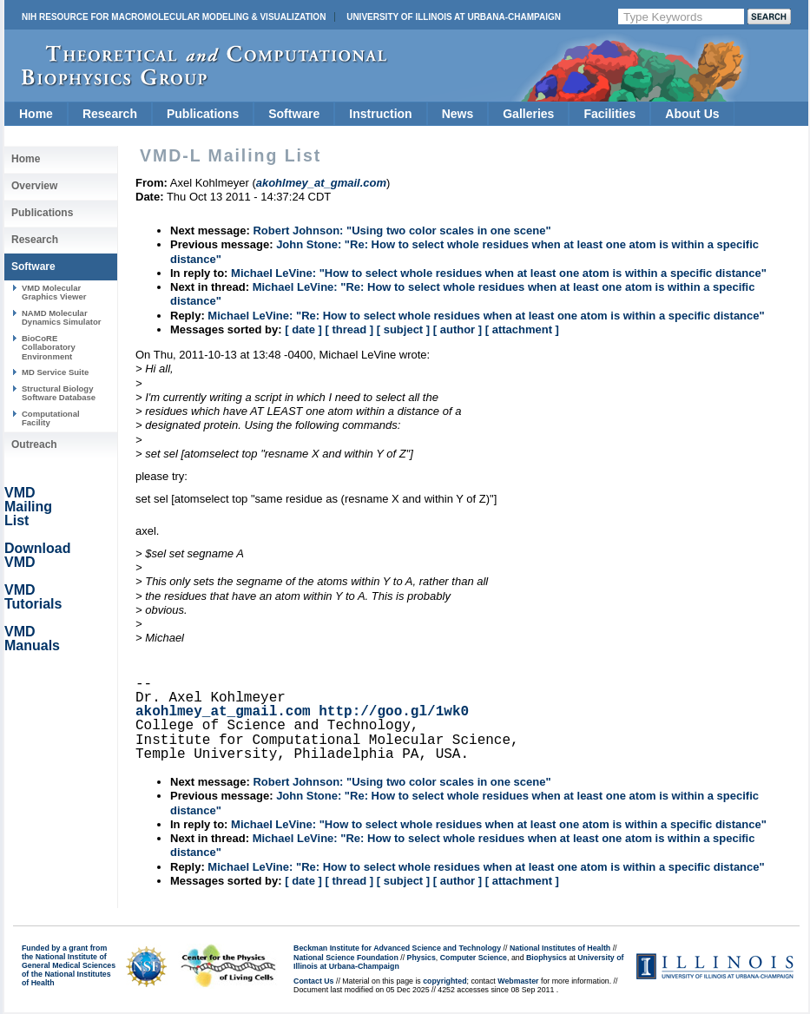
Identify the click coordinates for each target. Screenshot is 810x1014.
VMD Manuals (32, 638)
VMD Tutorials (33, 597)
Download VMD (37, 555)
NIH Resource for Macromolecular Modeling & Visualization (174, 17)
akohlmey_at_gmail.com (223, 711)
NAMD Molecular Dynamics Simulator (62, 317)
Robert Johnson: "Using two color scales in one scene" (401, 230)
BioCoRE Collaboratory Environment (49, 347)
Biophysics (546, 957)
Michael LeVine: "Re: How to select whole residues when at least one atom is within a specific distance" (485, 315)
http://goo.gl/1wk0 (394, 711)
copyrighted (444, 981)
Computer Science (473, 957)
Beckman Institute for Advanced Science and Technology (397, 948)
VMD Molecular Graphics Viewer (54, 292)
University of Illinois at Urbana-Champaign (453, 17)
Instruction (380, 114)
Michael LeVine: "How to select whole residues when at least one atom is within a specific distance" (499, 273)
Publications (203, 114)
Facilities (609, 114)
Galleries (528, 114)
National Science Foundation (345, 957)
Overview (34, 186)
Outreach (34, 444)
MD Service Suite (55, 372)
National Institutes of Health (560, 948)
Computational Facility (51, 418)
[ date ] (303, 329)
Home (36, 114)
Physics (421, 957)
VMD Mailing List (28, 506)
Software (293, 114)
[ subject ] (403, 329)
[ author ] (457, 329)
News (458, 114)
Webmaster (517, 981)
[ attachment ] (522, 329)
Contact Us (313, 981)
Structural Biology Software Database (58, 393)
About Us (692, 114)
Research (109, 114)
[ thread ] (349, 329)
